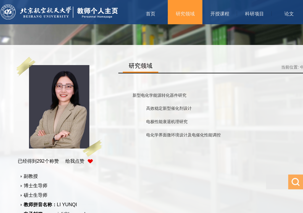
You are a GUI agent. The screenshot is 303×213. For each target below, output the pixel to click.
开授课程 (219, 13)
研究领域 (185, 13)
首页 (150, 13)
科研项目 (254, 13)
